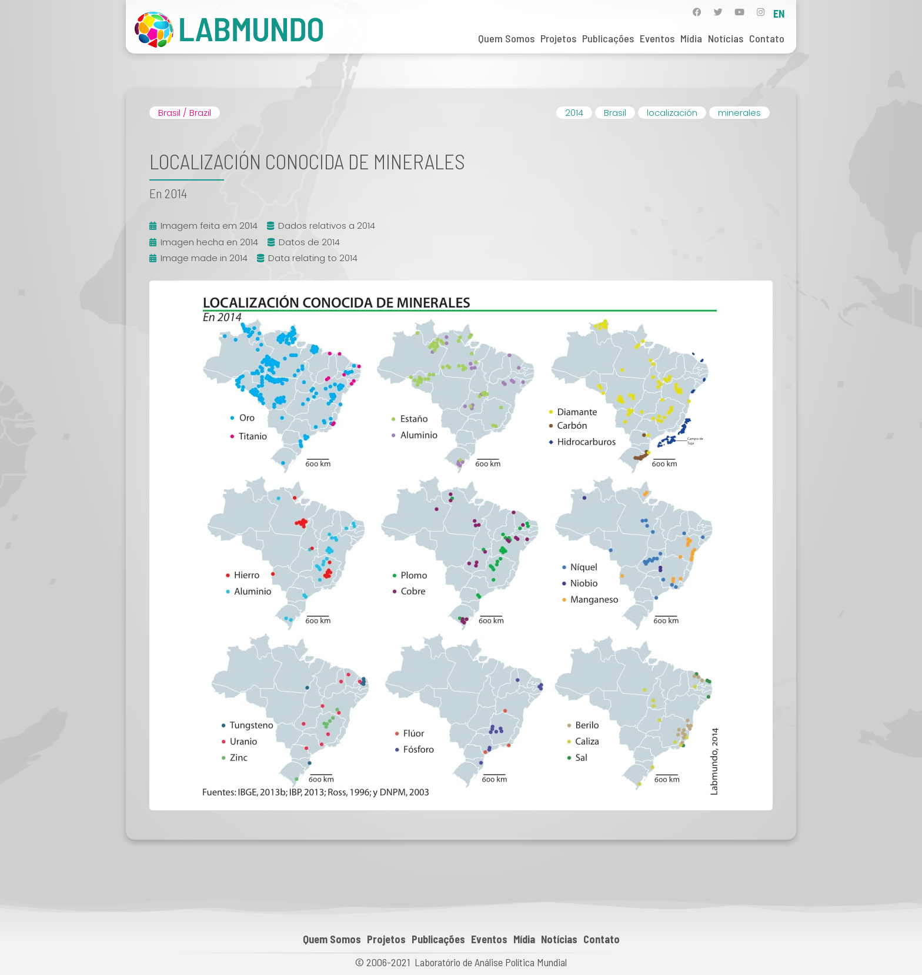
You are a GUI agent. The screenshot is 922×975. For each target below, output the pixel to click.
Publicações (608, 38)
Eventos (657, 38)
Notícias (725, 38)
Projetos (558, 38)
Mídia (691, 38)
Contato (766, 38)
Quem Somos (506, 38)
